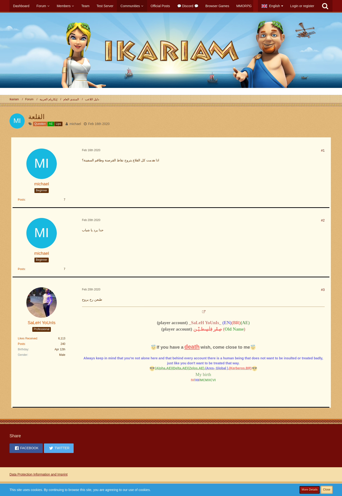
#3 (323, 290)
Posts (21, 199)
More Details (310, 489)
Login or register (302, 6)
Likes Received (27, 338)
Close (326, 489)
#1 (323, 150)
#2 (323, 220)
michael (75, 124)
